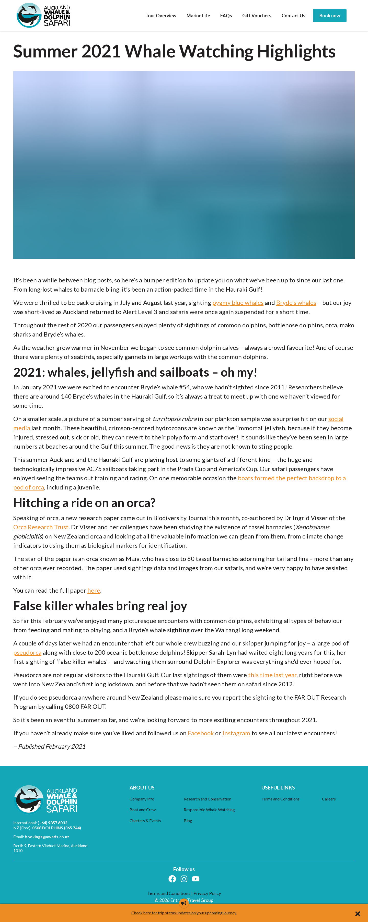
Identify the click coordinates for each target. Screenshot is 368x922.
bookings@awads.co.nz (47, 836)
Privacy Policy (207, 893)
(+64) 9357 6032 (52, 822)
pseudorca (27, 652)
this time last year (272, 674)
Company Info (142, 798)
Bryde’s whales (296, 302)
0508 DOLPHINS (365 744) (56, 827)
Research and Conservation (207, 798)
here (93, 590)
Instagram (236, 733)
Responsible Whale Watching (209, 809)
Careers (329, 798)
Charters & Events (145, 820)
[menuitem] (161, 16)
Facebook (201, 733)
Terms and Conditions (280, 798)
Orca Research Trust (40, 527)
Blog (188, 820)
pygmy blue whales (237, 302)
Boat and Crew (143, 809)
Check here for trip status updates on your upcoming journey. (184, 912)
